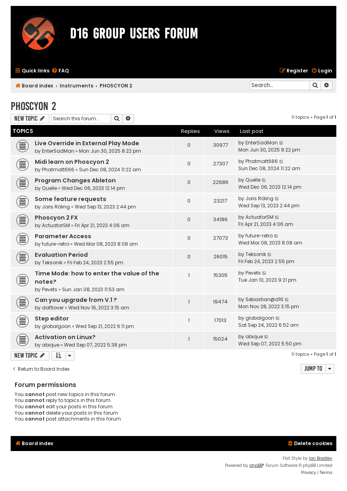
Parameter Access (63, 236)
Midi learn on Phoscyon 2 (72, 162)
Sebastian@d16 (264, 299)
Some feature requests (70, 199)
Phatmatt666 (58, 169)
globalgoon (56, 326)
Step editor (52, 318)
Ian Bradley (320, 458)
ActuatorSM (56, 225)
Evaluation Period (61, 255)
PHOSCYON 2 (33, 106)
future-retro (55, 244)
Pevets (49, 289)
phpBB (255, 465)
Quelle (49, 188)
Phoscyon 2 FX (56, 218)
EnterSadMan (58, 151)
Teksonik (52, 262)
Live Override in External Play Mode (87, 143)
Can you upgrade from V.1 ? (76, 300)
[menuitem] (60, 71)
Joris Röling (56, 206)
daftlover (53, 307)
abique (50, 344)
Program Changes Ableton (75, 180)
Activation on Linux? (65, 337)
